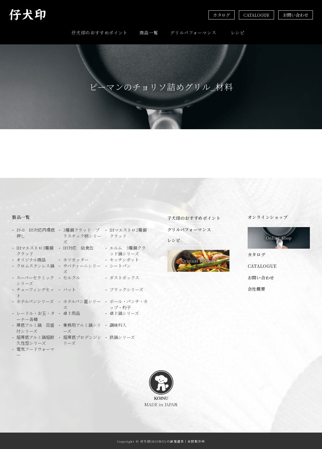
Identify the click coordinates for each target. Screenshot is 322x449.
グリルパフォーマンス (193, 32)
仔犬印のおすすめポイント (100, 32)
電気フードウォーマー (35, 351)
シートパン (120, 264)
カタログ (221, 15)
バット (69, 288)
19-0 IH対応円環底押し (35, 232)
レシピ (238, 32)
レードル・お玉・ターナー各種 (35, 315)
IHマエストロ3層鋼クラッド (34, 249)
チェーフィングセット (35, 291)
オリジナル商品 (31, 258)
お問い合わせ (295, 15)
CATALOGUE (256, 15)
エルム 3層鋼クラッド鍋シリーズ (128, 249)
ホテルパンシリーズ (35, 300)
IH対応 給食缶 (78, 246)
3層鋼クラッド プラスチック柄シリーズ (82, 234)
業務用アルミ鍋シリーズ (82, 327)
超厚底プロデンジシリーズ (82, 339)
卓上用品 (71, 312)
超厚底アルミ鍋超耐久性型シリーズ (35, 339)
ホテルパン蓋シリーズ (82, 303)
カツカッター (76, 258)
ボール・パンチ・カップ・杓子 (129, 303)
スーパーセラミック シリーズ (35, 279)
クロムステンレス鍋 (35, 264)
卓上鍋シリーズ (124, 312)
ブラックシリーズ (126, 288)
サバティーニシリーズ (82, 267)
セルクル (71, 276)
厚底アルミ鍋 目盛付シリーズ (35, 327)
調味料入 (118, 324)
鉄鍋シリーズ (122, 336)
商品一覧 (149, 32)
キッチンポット (124, 258)
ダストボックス (124, 276)
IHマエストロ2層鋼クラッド (128, 232)
